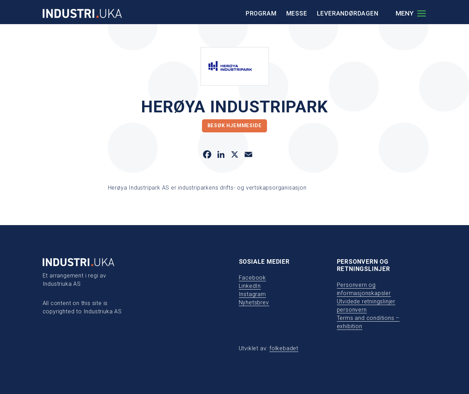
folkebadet (283, 348)
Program (261, 13)
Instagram (252, 294)
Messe (296, 13)
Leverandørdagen (348, 13)
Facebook (252, 277)
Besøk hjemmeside (234, 126)
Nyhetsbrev (254, 302)
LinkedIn (250, 286)
